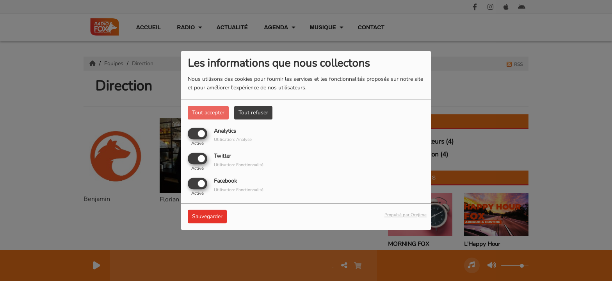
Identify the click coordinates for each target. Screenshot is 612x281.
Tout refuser (253, 112)
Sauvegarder (207, 217)
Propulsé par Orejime (405, 215)
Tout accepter (208, 112)
